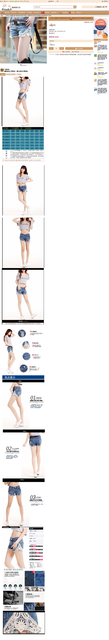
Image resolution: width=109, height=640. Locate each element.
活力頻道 (19, 74)
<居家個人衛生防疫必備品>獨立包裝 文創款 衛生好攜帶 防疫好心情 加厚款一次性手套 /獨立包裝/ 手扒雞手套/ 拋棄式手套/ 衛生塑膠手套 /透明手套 (102, 57)
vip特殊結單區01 (101, 67)
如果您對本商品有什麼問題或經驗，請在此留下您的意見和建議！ (76, 54)
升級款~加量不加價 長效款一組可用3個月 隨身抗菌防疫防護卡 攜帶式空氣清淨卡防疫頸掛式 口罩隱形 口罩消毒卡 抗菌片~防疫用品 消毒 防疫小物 (102, 90)
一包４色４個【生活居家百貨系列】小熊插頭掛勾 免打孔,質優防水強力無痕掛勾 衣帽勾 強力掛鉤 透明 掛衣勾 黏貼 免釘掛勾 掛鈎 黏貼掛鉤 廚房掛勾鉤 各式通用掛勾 (102, 82)
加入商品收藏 (67, 51)
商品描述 (2, 74)
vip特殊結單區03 (101, 62)
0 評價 (56, 54)
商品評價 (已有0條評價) (10, 74)
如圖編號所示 (52, 44)
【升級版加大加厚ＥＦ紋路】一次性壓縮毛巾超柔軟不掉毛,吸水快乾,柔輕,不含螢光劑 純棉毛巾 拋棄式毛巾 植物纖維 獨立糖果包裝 (102, 47)
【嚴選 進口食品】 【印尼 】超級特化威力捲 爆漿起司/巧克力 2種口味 (102, 73)
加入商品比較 (76, 51)
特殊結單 (99, 41)
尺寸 (50, 43)
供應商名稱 (51, 29)
